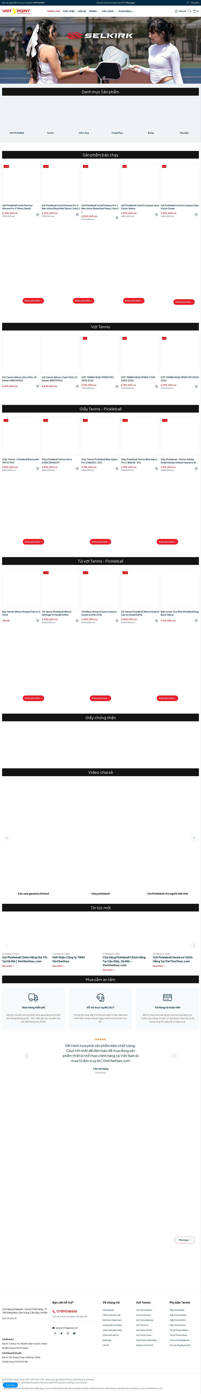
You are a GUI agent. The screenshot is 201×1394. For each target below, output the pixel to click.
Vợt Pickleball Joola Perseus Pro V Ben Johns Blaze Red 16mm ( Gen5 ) (61, 207)
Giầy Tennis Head (177, 1325)
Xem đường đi (9, 1318)
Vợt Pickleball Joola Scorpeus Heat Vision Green (180, 207)
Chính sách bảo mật (112, 1315)
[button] (194, 837)
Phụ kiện (184, 132)
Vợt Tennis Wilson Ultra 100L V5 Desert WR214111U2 (19, 379)
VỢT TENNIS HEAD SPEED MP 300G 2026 (180, 379)
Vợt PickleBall (16, 132)
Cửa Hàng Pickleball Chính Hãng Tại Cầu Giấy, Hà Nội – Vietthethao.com (124, 961)
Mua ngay (130, 3)
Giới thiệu (69, 11)
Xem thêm (8, 966)
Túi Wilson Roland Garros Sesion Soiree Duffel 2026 (99, 613)
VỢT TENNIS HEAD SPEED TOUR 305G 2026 (138, 379)
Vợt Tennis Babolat (144, 1320)
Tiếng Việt (194, 3)
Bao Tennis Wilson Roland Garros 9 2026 (21, 613)
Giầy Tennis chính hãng (146, 1340)
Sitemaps (107, 1340)
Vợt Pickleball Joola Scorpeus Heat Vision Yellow (140, 207)
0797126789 (38, 3)
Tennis (94, 11)
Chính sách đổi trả (111, 1335)
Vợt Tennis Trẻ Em (144, 1330)
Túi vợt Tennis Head (178, 1335)
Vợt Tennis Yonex (144, 1335)
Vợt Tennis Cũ (142, 1325)
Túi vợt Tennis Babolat (180, 1340)
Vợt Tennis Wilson (144, 1310)
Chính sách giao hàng (112, 1330)
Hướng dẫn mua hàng (112, 1325)
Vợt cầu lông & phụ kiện (180, 1345)
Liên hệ (82, 11)
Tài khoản (180, 11)
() (196, 11)
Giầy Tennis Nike (177, 1310)
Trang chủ (53, 11)
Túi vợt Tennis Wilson (179, 1330)
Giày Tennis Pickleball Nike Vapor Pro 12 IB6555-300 (99, 461)
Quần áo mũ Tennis (144, 1345)
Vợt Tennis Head (143, 1315)
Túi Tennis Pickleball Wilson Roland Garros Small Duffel (140, 613)
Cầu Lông (109, 11)
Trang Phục (117, 132)
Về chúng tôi (108, 1310)
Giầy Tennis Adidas (178, 1315)
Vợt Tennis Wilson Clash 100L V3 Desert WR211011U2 (59, 379)
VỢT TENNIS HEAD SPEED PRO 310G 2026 (97, 379)
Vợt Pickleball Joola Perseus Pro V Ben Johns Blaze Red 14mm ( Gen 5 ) (100, 208)
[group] (25, 742)
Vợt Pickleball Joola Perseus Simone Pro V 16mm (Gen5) (17, 207)
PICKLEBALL (126, 11)
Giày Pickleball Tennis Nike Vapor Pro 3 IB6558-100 (139, 461)
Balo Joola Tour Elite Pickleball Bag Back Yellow (180, 613)
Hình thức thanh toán (112, 1320)
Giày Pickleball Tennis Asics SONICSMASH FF (57, 461)
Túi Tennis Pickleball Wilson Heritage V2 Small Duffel (57, 613)
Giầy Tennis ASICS (178, 1320)
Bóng (151, 132)
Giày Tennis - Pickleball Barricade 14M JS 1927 (20, 461)
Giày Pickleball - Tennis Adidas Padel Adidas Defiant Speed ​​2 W (178, 461)
